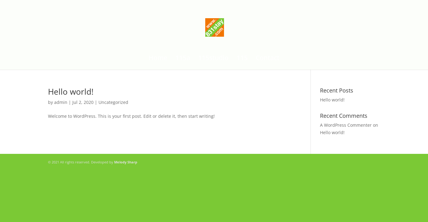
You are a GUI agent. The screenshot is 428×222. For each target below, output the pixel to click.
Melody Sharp (125, 162)
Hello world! (71, 91)
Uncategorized (113, 102)
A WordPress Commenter (346, 125)
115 (242, 59)
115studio (213, 59)
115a (182, 59)
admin (60, 102)
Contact (267, 59)
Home (158, 59)
